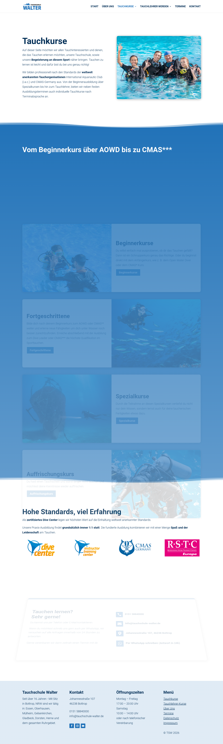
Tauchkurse (125, 6)
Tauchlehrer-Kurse (174, 703)
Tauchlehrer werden (154, 6)
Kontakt (195, 6)
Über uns (108, 6)
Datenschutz (171, 718)
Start (94, 6)
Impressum (170, 723)
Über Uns (169, 708)
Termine (180, 6)
